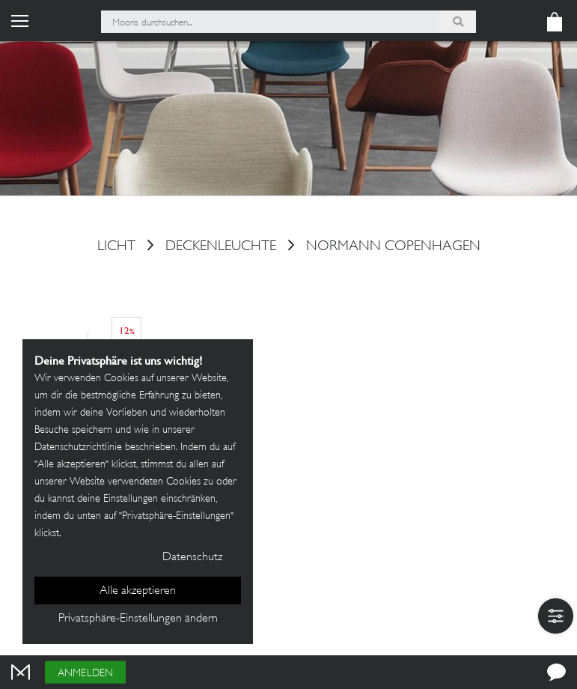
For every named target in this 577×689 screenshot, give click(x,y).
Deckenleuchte (220, 247)
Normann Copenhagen (393, 247)
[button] (555, 616)
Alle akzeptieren (138, 591)
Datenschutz (192, 557)
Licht (116, 247)
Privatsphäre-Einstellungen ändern (138, 619)
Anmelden (85, 674)
